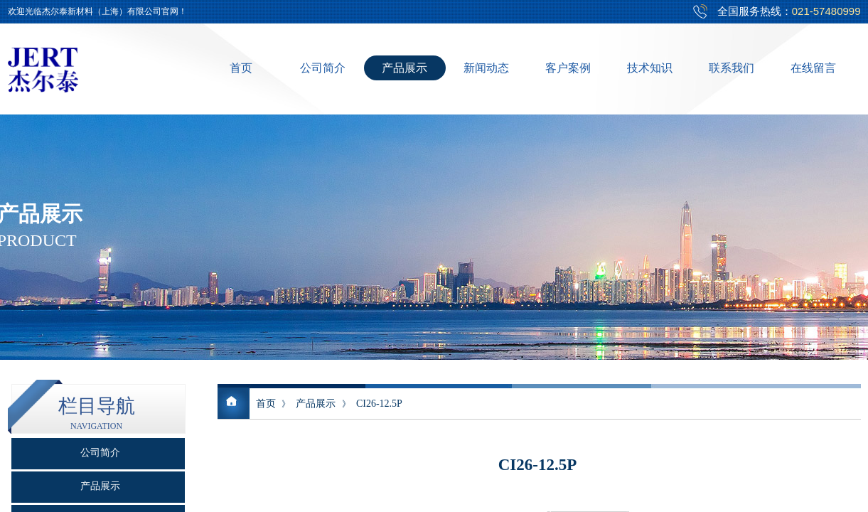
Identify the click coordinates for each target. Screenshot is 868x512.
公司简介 (322, 68)
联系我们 (731, 68)
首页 (241, 68)
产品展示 (404, 68)
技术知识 (650, 68)
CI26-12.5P (379, 403)
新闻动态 (486, 68)
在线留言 (813, 68)
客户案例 (568, 68)
